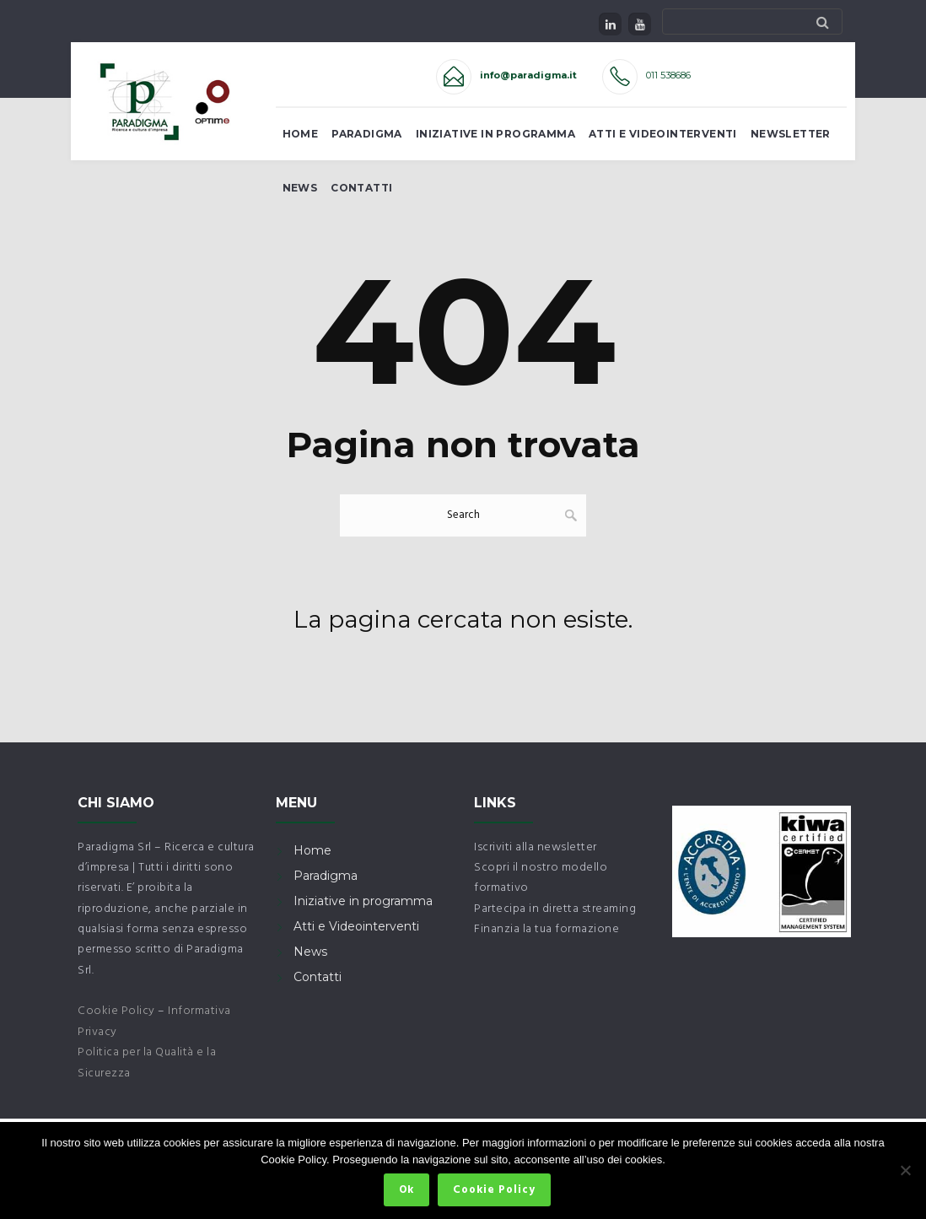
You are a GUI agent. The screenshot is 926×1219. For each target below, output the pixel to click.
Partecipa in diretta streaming (555, 909)
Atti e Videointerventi (663, 133)
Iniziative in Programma (495, 133)
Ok (406, 1190)
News (300, 187)
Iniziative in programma (363, 901)
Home (301, 133)
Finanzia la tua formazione (546, 929)
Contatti (361, 187)
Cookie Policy (116, 1011)
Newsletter (791, 133)
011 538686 (668, 75)
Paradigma (366, 133)
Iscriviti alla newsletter (535, 847)
